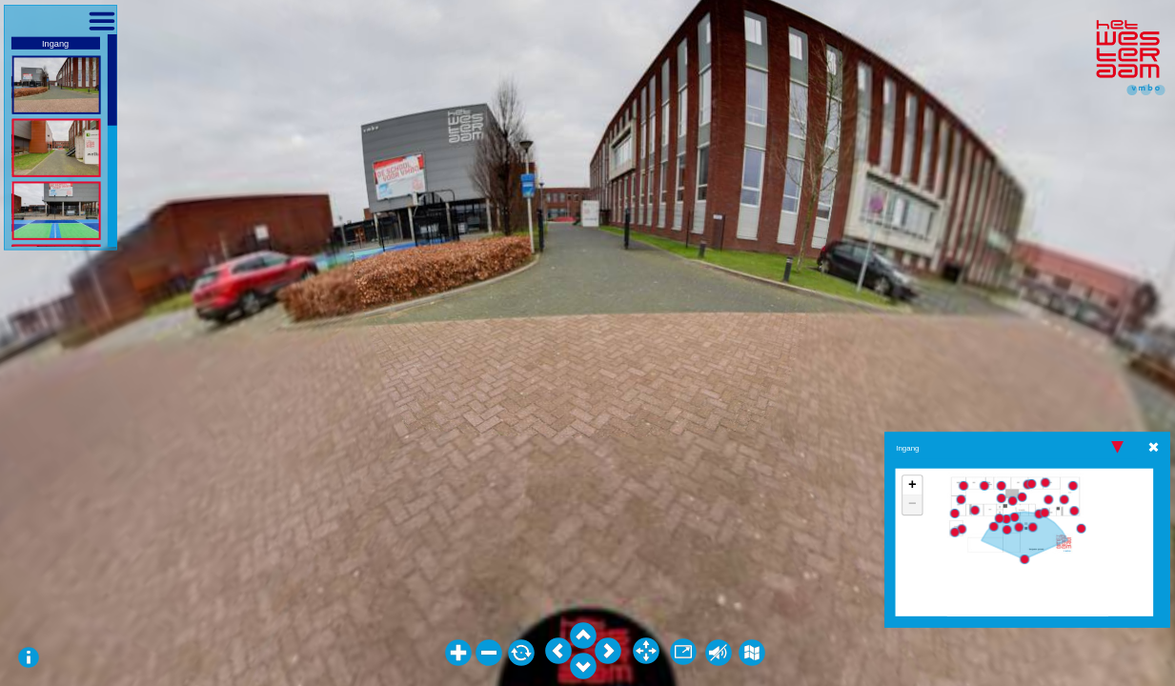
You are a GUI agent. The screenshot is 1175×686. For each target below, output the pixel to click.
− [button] (912, 504)
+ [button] (912, 485)
